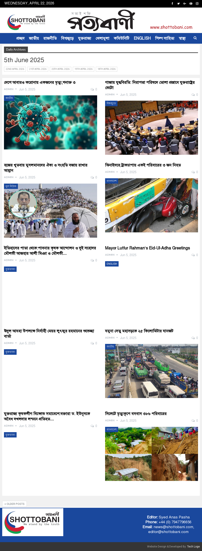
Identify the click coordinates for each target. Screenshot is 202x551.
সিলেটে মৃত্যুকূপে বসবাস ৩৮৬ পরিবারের (136, 413)
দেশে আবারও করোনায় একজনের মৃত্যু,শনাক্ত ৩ (39, 82)
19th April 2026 (83, 69)
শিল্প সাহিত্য (164, 38)
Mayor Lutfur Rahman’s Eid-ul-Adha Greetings (147, 248)
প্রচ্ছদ (20, 38)
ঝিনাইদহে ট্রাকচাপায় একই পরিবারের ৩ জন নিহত (143, 165)
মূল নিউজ (11, 186)
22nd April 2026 (15, 69)
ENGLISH (142, 38)
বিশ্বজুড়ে (67, 38)
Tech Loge (193, 546)
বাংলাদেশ (112, 180)
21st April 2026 (37, 69)
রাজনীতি (50, 38)
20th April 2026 (60, 69)
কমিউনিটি (121, 38)
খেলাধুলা (102, 38)
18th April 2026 (106, 69)
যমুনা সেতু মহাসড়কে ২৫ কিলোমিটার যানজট (139, 331)
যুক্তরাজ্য (84, 38)
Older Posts (14, 504)
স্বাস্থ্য (182, 38)
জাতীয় (34, 38)
